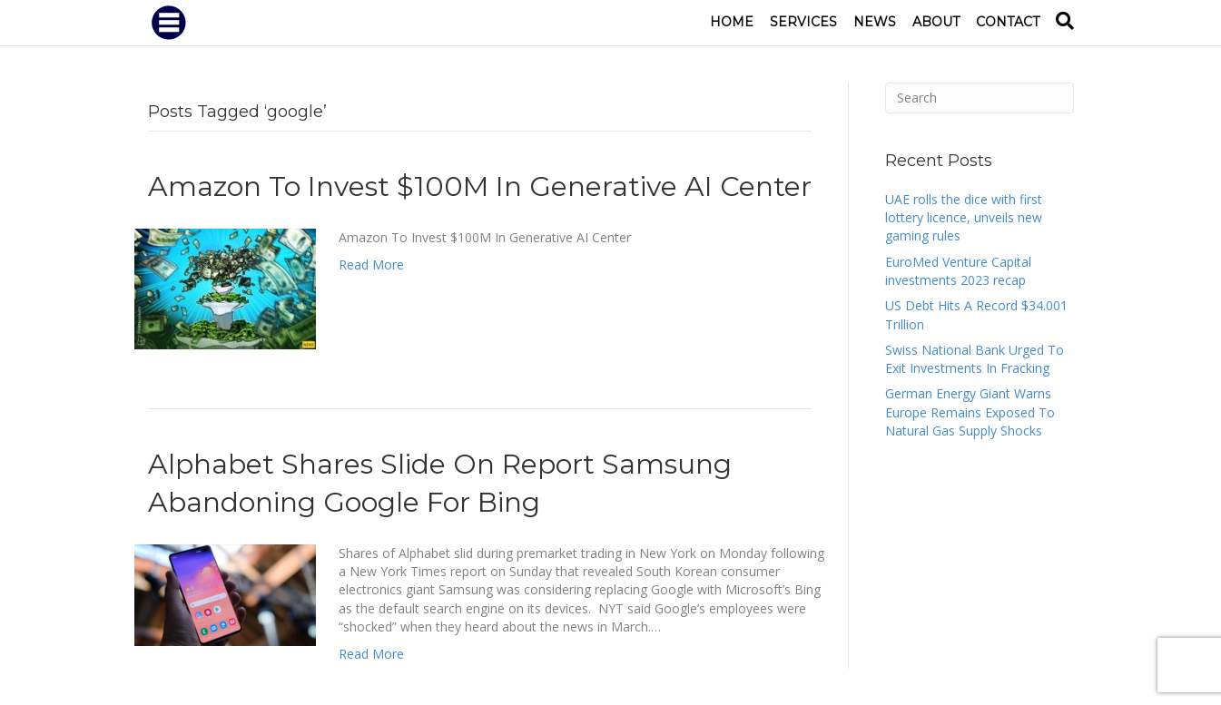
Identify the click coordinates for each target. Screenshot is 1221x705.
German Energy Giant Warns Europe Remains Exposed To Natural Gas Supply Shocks (970, 412)
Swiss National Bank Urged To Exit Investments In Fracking (974, 359)
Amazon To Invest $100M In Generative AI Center (480, 186)
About (936, 22)
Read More (371, 264)
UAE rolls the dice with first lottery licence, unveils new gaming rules (963, 218)
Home (731, 22)
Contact (1007, 22)
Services (803, 22)
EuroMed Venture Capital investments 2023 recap (958, 271)
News (874, 22)
